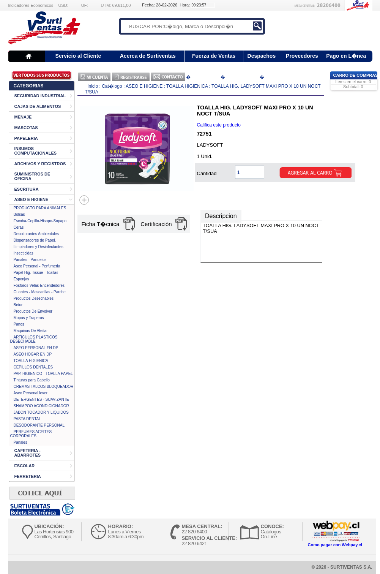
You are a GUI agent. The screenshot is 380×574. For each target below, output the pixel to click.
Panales (20, 442)
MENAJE (23, 117)
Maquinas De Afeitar (31, 331)
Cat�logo (112, 86)
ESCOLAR (24, 465)
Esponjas (21, 279)
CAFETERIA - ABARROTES (27, 452)
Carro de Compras (355, 75)
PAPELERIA (26, 138)
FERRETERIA (27, 476)
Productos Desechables (34, 298)
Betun (19, 305)
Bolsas (19, 214)
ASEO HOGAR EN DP (33, 354)
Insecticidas (23, 253)
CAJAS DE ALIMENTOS (37, 106)
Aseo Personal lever (31, 393)
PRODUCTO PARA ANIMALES (40, 208)
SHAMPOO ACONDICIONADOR (41, 406)
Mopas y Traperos (29, 318)
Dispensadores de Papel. (35, 240)
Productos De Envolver (33, 311)
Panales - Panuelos (30, 260)
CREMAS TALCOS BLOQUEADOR (44, 386)
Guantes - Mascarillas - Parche (40, 292)
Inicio (92, 86)
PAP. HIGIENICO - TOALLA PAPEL (43, 374)
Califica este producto (219, 125)
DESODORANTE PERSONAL (39, 425)
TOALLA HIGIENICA (31, 361)
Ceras (19, 227)
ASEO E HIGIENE (31, 199)
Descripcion (221, 216)
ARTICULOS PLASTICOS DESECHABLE (34, 339)
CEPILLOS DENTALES (33, 367)
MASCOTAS (26, 127)
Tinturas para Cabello (32, 380)
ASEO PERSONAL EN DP (36, 348)
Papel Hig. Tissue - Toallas (36, 272)
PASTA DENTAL (27, 419)
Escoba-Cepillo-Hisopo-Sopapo (40, 221)
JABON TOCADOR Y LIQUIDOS (41, 412)
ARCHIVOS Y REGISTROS (40, 163)
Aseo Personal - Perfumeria (37, 266)
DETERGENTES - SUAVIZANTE (41, 399)
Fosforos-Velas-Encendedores (39, 285)
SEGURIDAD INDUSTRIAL (40, 95)
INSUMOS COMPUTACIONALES (35, 150)
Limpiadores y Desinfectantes (38, 247)
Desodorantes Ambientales (36, 234)
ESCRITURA (26, 189)
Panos (19, 324)
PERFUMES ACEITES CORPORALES (31, 434)
